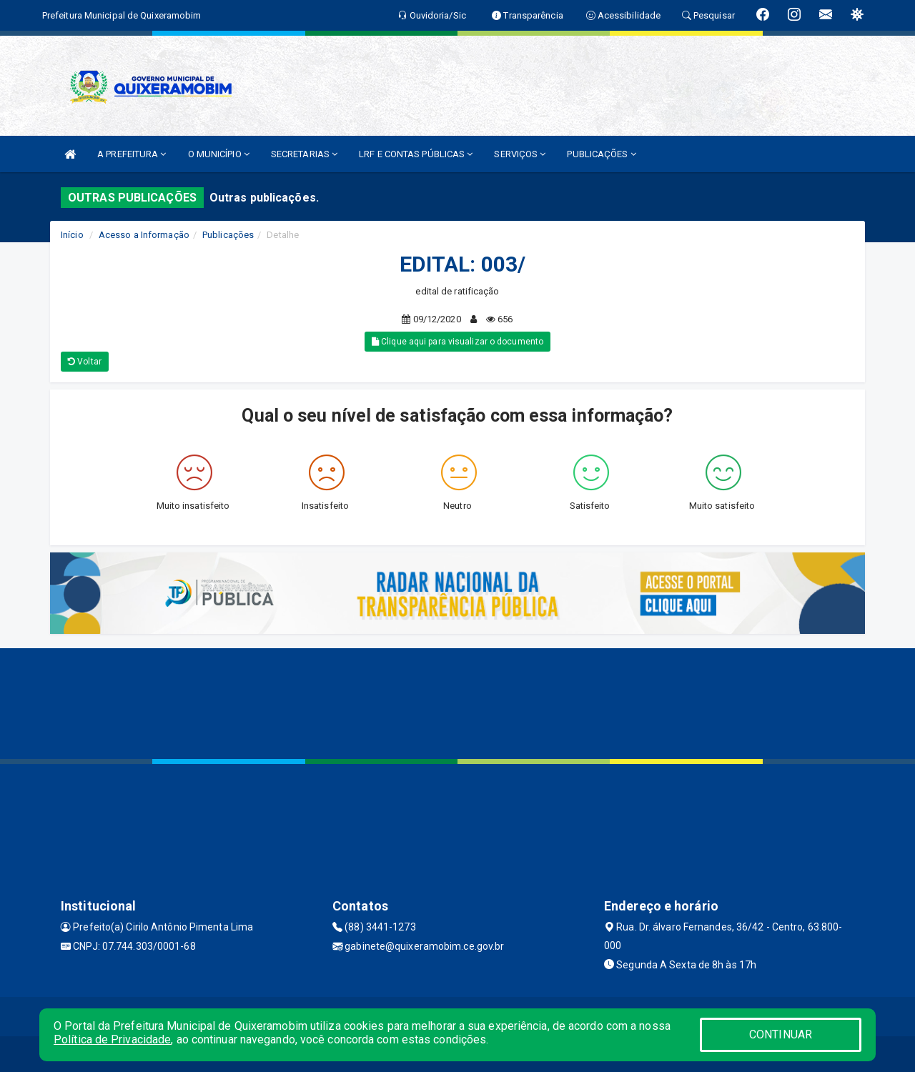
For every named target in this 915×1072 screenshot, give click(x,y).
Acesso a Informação (144, 234)
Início (72, 234)
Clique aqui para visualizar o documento (457, 342)
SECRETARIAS (304, 154)
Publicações (228, 234)
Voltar (85, 362)
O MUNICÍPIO (218, 154)
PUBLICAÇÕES (601, 154)
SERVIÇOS (519, 154)
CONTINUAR (780, 1034)
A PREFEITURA (131, 154)
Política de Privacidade (112, 1039)
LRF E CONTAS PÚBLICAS (416, 154)
